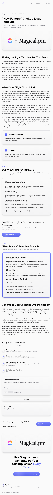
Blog (31, 3)
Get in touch (48, 487)
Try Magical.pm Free (42, 424)
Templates (5, 14)
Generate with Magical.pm (10, 235)
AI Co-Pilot (47, 3)
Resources (39, 3)
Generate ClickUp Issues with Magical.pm (25, 474)
